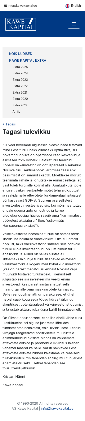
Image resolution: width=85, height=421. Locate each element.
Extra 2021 (20, 92)
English (73, 6)
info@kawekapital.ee (20, 5)
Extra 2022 (20, 86)
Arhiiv (16, 111)
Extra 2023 (20, 80)
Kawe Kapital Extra (27, 60)
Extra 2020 (20, 99)
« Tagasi (9, 124)
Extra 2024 (20, 73)
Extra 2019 (20, 105)
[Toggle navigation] (74, 24)
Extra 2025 (20, 67)
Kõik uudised (20, 54)
